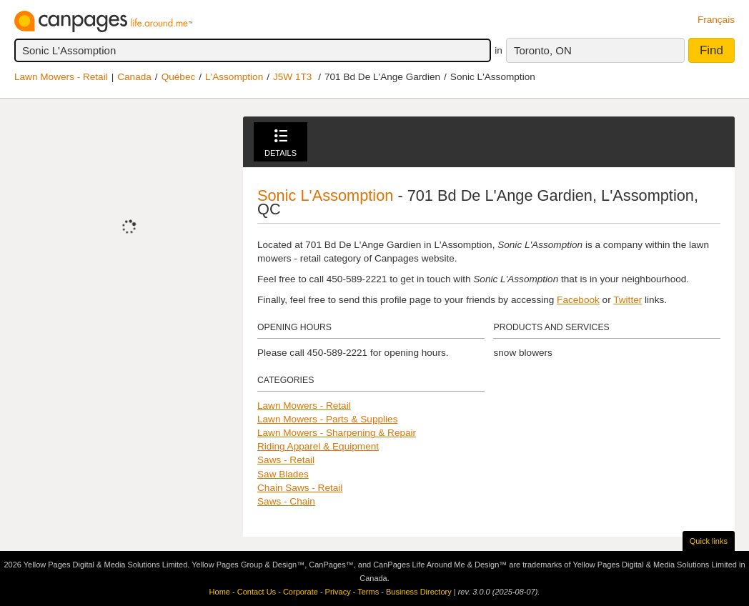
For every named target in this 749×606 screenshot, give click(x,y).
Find (711, 50)
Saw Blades (283, 474)
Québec (179, 76)
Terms (368, 591)
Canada (134, 76)
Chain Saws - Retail (299, 487)
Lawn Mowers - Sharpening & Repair (336, 432)
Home (219, 591)
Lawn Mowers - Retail (61, 76)
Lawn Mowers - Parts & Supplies (327, 419)
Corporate (300, 591)
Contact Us (256, 591)
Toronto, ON (543, 50)
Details (280, 143)
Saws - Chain (286, 501)
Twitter (627, 299)
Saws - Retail (285, 459)
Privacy (338, 591)
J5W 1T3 (292, 76)
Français (716, 19)
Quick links (709, 541)
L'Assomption (234, 76)
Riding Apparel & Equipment (318, 446)
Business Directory (419, 591)
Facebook (578, 299)
